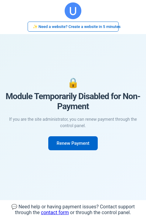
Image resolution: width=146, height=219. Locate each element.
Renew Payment (73, 143)
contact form (55, 212)
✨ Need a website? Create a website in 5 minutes (76, 26)
